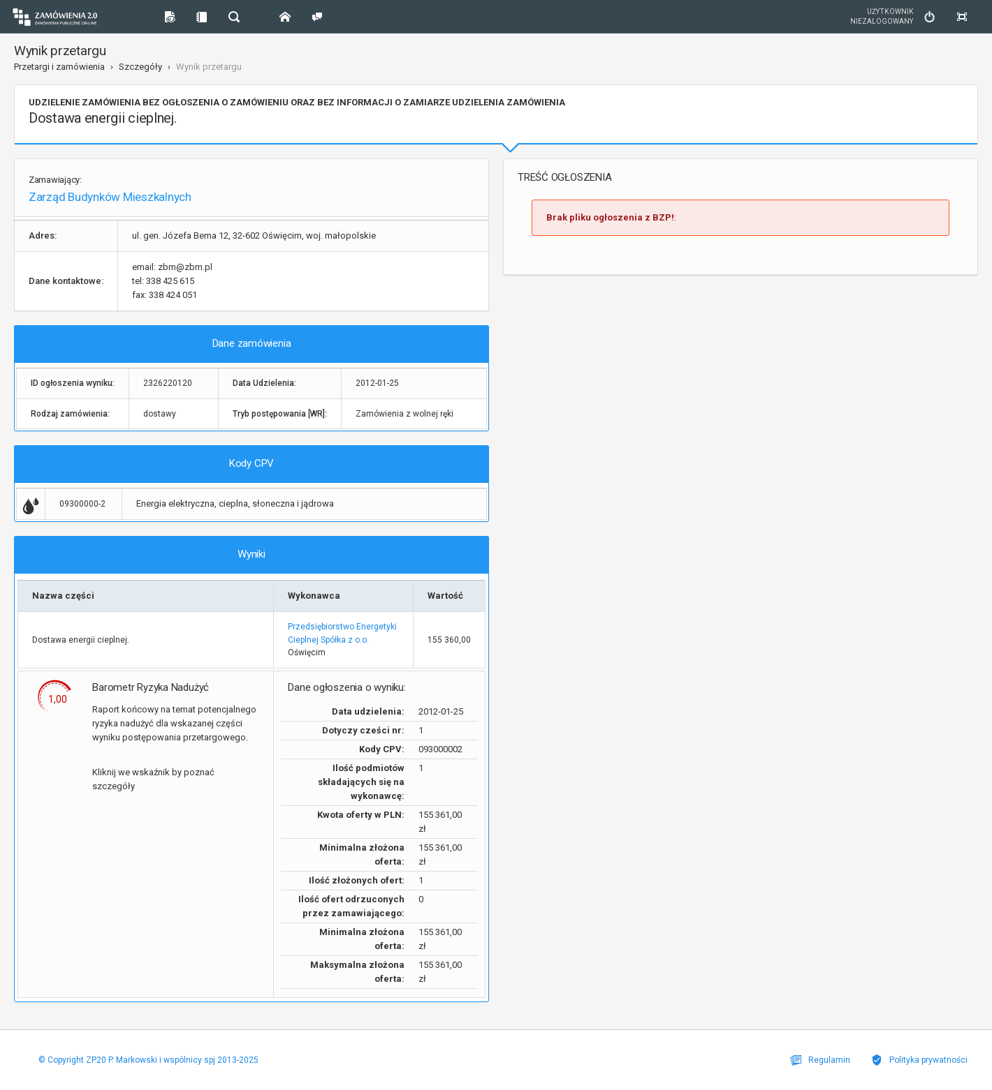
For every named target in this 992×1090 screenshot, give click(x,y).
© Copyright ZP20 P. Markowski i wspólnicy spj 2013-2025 (148, 1060)
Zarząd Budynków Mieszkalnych (110, 197)
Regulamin (820, 1060)
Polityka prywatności (919, 1060)
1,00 (57, 699)
